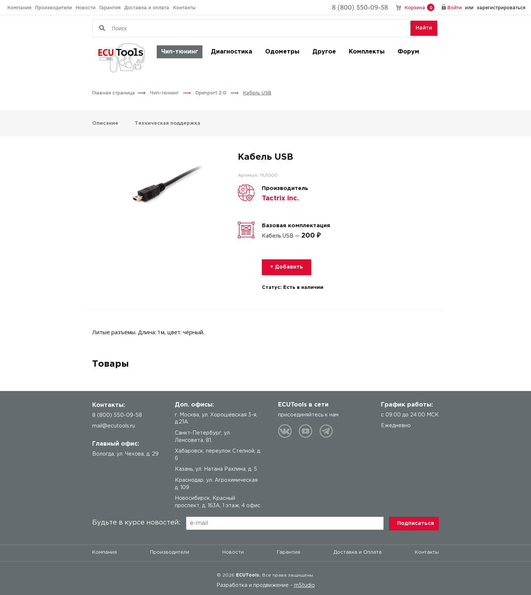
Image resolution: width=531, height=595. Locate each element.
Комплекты (367, 52)
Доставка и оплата (146, 7)
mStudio (304, 585)
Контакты (184, 7)
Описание (106, 123)
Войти (454, 7)
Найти (424, 28)
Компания (19, 7)
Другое (324, 52)
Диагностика (231, 52)
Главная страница (113, 92)
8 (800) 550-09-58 (360, 7)
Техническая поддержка (167, 123)
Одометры (282, 52)
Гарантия (110, 7)
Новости (86, 7)
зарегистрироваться (501, 7)
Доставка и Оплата (357, 552)
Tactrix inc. (280, 198)
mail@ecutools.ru (113, 426)
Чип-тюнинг (179, 52)
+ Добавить (286, 267)
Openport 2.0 (211, 92)
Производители (53, 7)
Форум (408, 52)
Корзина (419, 7)
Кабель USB (257, 92)
